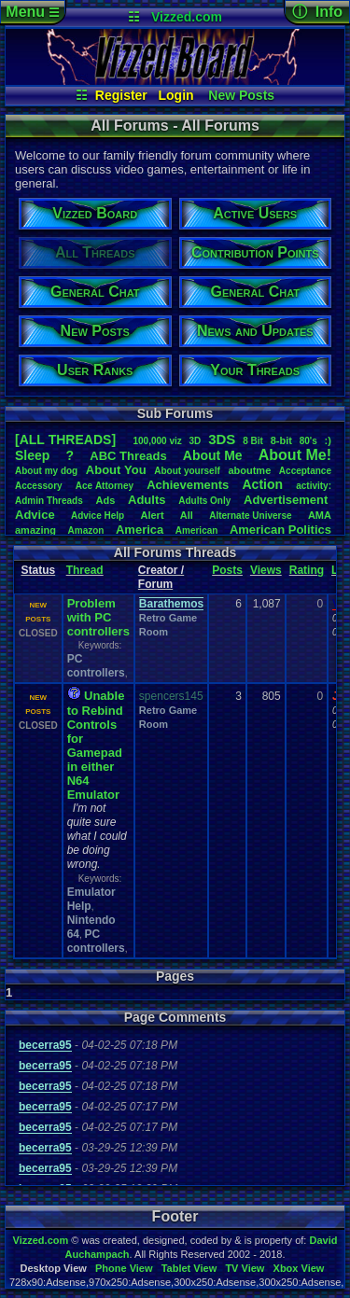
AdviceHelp (97, 515)
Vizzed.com (186, 16)
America (139, 530)
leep (32, 455)
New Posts (241, 95)
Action (262, 484)
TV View (244, 1268)
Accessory (39, 486)
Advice (35, 515)
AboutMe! (295, 455)
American (196, 530)
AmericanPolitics (280, 530)
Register (121, 95)
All (186, 515)
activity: (313, 486)
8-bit (281, 440)
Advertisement (287, 500)
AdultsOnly (204, 500)
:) (328, 440)
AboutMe (213, 455)
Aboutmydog (46, 471)
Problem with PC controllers (98, 617)
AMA (319, 515)
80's (308, 441)
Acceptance (305, 471)
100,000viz (157, 441)
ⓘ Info (317, 12)
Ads (106, 500)
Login (176, 95)
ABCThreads (128, 456)
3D (195, 441)
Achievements (188, 485)
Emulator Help (91, 899)
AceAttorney (104, 486)
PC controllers (96, 665)
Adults (146, 500)
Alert (151, 515)
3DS (221, 439)
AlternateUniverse (250, 515)
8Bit (253, 441)
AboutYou (116, 470)
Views (266, 570)
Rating (306, 570)
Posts (227, 570)
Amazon (86, 530)
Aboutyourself (187, 471)
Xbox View (299, 1268)
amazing (35, 530)
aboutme (249, 470)
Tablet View (189, 1268)
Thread (85, 570)
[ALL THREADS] (65, 439)
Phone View (124, 1268)
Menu (32, 12)
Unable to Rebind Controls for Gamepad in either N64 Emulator (96, 745)
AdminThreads (49, 500)
